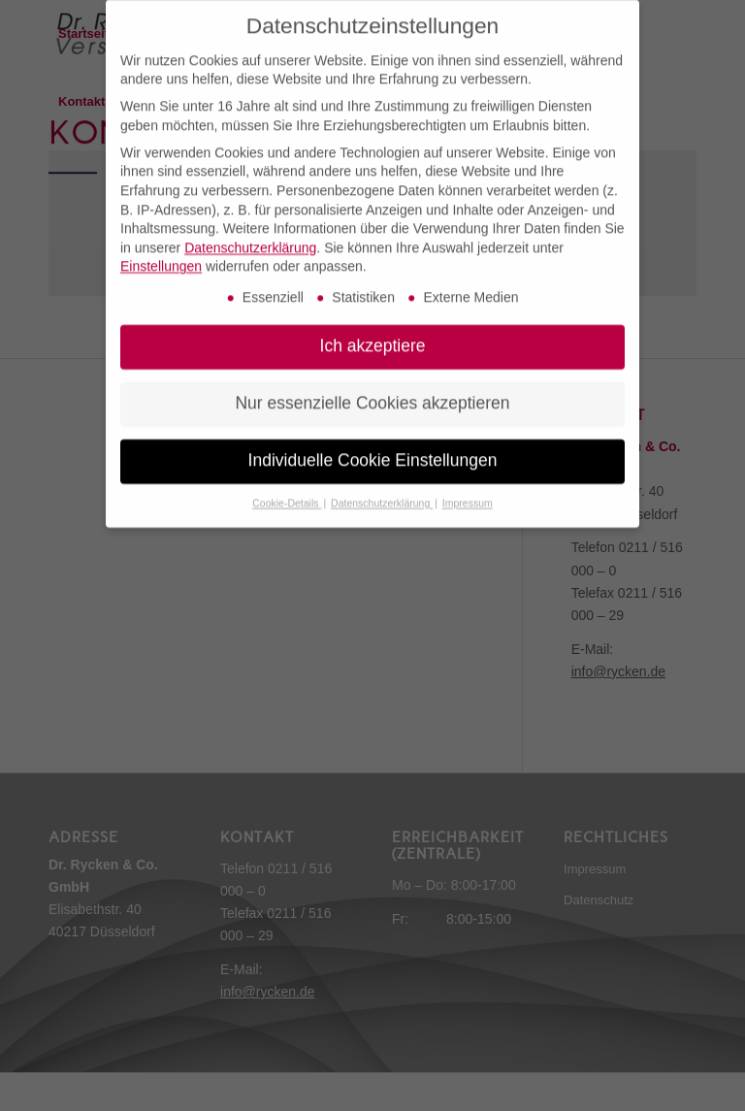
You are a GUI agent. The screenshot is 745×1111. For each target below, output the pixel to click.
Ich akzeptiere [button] (373, 333)
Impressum (467, 491)
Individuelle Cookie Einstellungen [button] (373, 448)
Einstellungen (161, 254)
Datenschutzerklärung (250, 236)
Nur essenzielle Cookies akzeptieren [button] (372, 391)
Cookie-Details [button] (286, 491)
